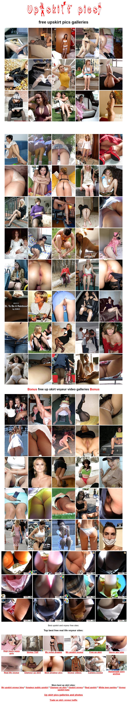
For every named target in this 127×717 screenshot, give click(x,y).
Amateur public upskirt (37, 687)
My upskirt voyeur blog (12, 687)
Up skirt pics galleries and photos (63, 694)
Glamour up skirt (58, 687)
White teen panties (108, 687)
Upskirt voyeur (76, 687)
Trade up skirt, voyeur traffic (63, 700)
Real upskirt (91, 687)
